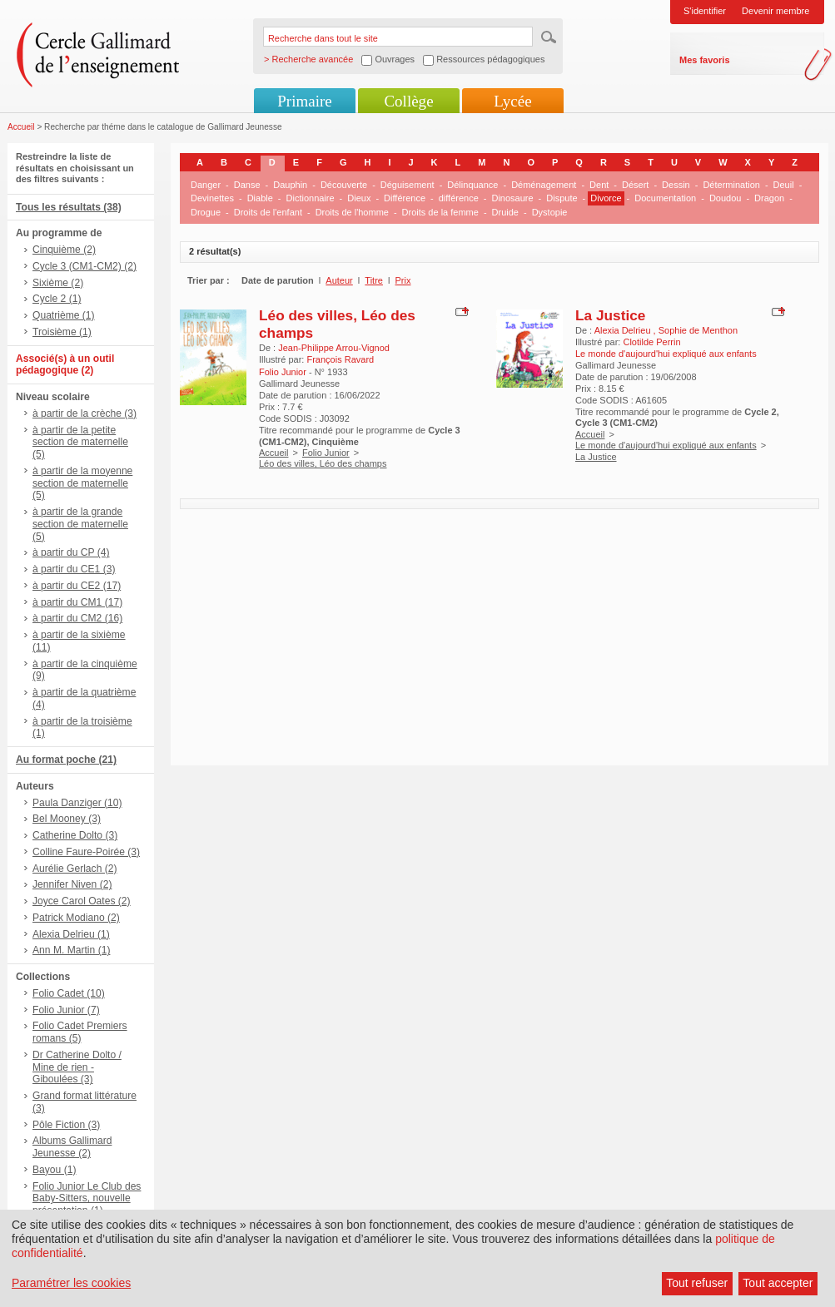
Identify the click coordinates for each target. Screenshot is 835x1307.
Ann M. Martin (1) (71, 950)
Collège (408, 101)
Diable (260, 198)
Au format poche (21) (66, 759)
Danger (206, 185)
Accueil (21, 126)
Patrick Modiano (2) (76, 917)
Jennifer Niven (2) (72, 884)
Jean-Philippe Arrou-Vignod (334, 348)
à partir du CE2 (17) (76, 586)
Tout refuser (697, 1283)
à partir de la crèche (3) (84, 413)
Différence (404, 198)
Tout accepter (778, 1283)
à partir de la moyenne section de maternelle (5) (82, 483)
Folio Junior (326, 453)
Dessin (676, 185)
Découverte (344, 185)
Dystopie (550, 212)
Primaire (304, 101)
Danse (247, 185)
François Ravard (340, 359)
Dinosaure (512, 198)
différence (459, 198)
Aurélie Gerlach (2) (74, 868)
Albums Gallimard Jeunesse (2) (72, 1147)
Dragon (769, 198)
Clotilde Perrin (651, 342)
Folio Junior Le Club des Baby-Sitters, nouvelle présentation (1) (86, 1199)
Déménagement (543, 185)
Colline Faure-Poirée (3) (86, 852)
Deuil (783, 185)
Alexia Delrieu (624, 330)
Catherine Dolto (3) (74, 835)
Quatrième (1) (63, 315)
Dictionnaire (310, 198)
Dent (599, 185)
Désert (635, 185)
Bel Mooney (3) (66, 818)
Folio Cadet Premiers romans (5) (79, 1032)
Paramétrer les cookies (71, 1283)
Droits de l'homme (352, 212)
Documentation (665, 198)
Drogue (206, 212)
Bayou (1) (54, 1170)
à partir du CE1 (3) (73, 569)
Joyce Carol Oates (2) (81, 901)
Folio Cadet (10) (68, 993)
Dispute (561, 198)
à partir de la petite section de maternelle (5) (80, 442)
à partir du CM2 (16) (77, 618)
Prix (403, 280)
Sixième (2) (57, 283)
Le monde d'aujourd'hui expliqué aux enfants (666, 445)
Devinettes (212, 198)
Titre (374, 280)
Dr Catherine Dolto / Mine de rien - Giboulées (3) (77, 1067)
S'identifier (704, 11)
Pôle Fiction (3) (66, 1125)
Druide (505, 212)
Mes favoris (704, 60)
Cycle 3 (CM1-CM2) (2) (84, 266)
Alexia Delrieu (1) (71, 934)
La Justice (610, 315)
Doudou (725, 198)
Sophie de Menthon (698, 330)
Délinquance (472, 185)
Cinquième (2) (64, 249)
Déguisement (407, 185)
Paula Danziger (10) (77, 803)
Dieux (358, 198)
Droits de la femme (440, 212)
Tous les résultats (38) (69, 207)
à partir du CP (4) (71, 552)
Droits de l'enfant (268, 212)
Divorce (605, 198)
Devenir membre (775, 11)
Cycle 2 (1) (56, 298)
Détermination (731, 185)
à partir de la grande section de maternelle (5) (80, 524)
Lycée (512, 101)
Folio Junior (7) (66, 1010)
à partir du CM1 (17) (77, 602)
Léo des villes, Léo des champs (322, 463)
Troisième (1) (62, 332)
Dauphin (290, 185)
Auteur (339, 280)
